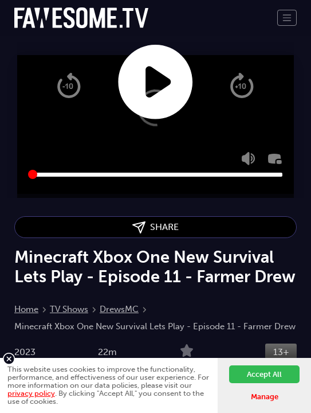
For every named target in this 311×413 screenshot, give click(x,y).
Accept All (264, 374)
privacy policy (31, 393)
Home (26, 309)
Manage (264, 396)
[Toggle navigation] (287, 18)
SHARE (155, 227)
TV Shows (69, 309)
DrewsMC (119, 309)
